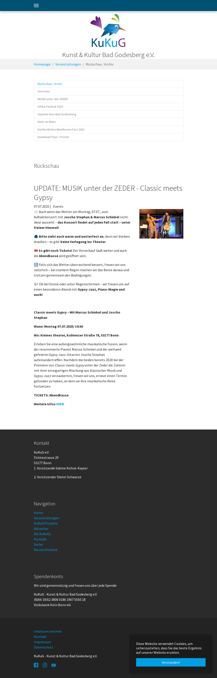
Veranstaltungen (46, 518)
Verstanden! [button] (171, 662)
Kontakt (40, 539)
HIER (60, 404)
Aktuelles (41, 528)
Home (38, 512)
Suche (38, 544)
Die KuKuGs (42, 534)
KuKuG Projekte (46, 523)
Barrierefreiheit (46, 549)
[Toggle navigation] (36, 5)
